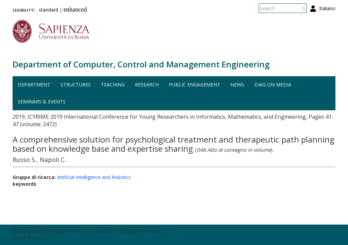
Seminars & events (42, 101)
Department (34, 84)
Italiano (327, 8)
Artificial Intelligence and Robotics (94, 177)
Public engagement (194, 84)
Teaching (113, 84)
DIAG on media (272, 84)
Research (147, 84)
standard (48, 9)
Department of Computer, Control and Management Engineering (141, 64)
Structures (75, 84)
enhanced (75, 9)
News (237, 84)
